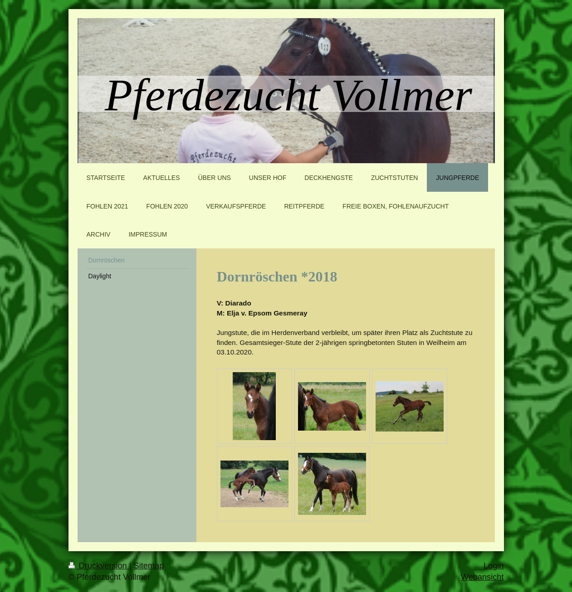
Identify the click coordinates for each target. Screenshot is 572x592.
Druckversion (98, 565)
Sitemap (149, 565)
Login (494, 565)
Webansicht (482, 577)
